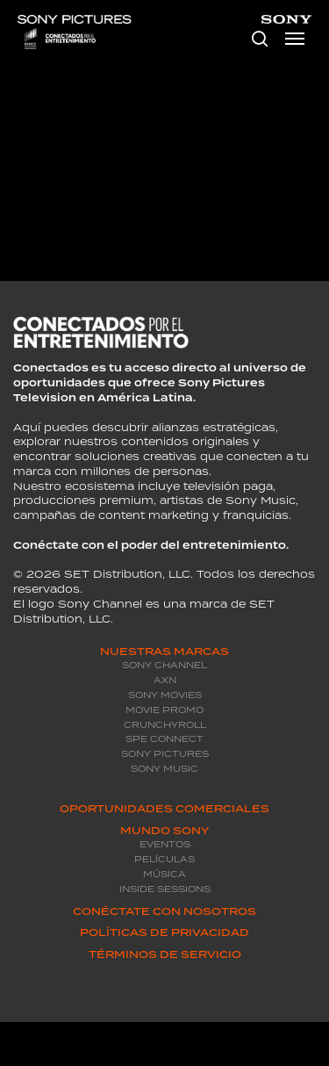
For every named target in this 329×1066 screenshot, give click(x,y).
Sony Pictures (165, 754)
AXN (165, 680)
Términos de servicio (165, 954)
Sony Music (164, 768)
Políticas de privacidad (164, 933)
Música (164, 874)
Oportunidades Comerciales (164, 809)
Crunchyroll (165, 725)
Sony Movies (165, 695)
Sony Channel (164, 665)
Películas (164, 859)
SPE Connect (164, 739)
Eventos (164, 844)
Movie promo (164, 710)
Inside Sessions (165, 889)
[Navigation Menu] (294, 38)
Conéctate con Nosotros (164, 911)
